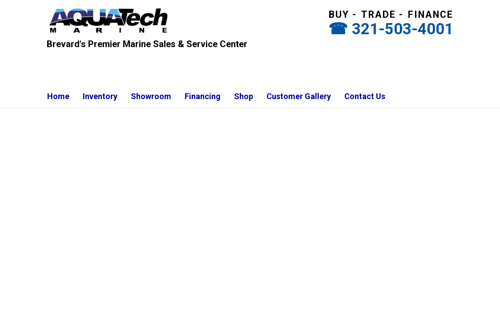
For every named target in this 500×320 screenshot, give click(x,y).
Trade (378, 14)
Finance (430, 14)
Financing (203, 96)
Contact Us (364, 96)
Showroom (151, 96)
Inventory (100, 96)
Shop (243, 96)
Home (58, 96)
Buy (339, 14)
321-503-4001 (402, 29)
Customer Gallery (298, 96)
